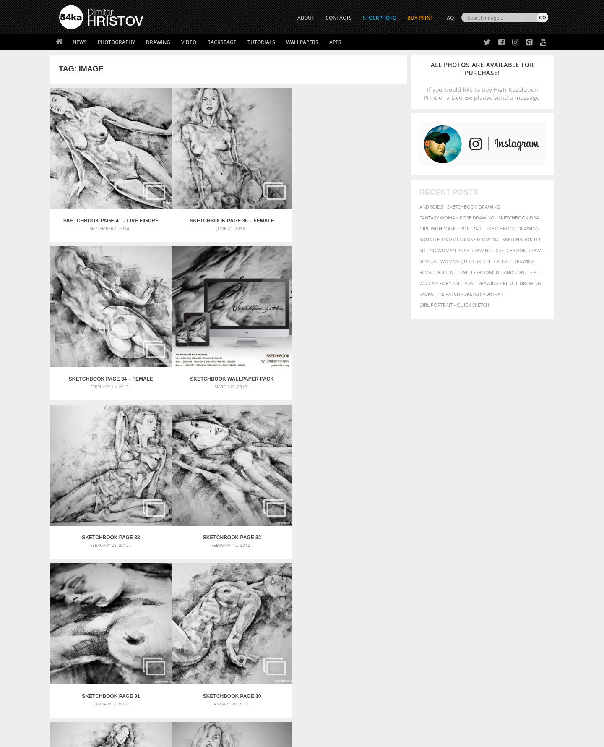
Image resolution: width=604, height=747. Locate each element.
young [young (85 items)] (444, 594)
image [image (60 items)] (521, 572)
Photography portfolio (89, 667)
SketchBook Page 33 (95, 315)
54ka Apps (70, 688)
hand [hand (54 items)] (463, 572)
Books (188, 667)
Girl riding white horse (255, 595)
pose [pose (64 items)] (399, 586)
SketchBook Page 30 (362, 315)
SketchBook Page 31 (273, 315)
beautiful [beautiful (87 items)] (525, 554)
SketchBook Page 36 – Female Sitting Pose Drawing (184, 189)
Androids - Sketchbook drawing (459, 207)
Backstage (222, 42)
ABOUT (306, 17)
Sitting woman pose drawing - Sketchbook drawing (482, 250)
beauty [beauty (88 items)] (403, 563)
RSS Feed (234, 718)
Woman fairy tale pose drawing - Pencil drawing (480, 283)
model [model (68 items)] (401, 578)
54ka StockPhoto (80, 657)
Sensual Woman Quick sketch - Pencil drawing (477, 261)
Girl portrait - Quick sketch (454, 305)
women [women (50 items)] (426, 594)
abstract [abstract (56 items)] (403, 555)
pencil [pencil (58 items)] (452, 579)
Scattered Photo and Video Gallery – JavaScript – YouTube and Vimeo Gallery (134, 554)
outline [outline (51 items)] (419, 579)
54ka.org (128, 737)
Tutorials (261, 42)
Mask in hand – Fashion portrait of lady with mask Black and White (134, 565)
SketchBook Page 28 (184, 442)
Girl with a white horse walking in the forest (282, 565)
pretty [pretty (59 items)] (430, 586)
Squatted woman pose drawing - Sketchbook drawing (482, 239)
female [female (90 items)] (530, 563)
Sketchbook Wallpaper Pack (362, 189)
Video (188, 42)
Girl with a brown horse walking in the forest (284, 575)
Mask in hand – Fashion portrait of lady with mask (121, 575)
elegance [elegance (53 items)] (507, 564)
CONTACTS (338, 17)
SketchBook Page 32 (184, 315)
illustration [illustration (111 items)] (491, 571)
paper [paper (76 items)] (436, 578)
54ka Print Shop (78, 646)
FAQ (449, 17)
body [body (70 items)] (436, 563)
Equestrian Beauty (146, 718)
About (188, 646)
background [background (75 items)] (492, 554)
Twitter (321, 647)
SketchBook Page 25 (362, 442)
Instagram (324, 669)
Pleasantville (243, 585)
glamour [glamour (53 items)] (435, 572)
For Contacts (197, 688)
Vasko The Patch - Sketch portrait (461, 294)
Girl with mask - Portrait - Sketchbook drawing (479, 228)
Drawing (158, 42)
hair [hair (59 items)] (451, 572)
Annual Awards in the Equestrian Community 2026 (287, 554)
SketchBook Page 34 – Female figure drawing (273, 189)
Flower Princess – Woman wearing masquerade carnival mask (134, 595)
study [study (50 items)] (469, 586)
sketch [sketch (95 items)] (450, 586)
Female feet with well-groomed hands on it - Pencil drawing (482, 272)
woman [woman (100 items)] (405, 594)
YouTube (321, 690)
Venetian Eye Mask (196, 718)
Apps (335, 42)
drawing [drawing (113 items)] (481, 563)
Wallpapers (302, 42)
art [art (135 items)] (420, 554)
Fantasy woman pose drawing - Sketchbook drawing (482, 217)
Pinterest (322, 679)
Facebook (323, 658)
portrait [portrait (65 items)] (525, 578)
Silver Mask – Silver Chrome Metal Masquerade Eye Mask (128, 585)
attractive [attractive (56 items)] (462, 555)
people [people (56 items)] (468, 579)
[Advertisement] (303, 506)
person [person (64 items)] (486, 579)
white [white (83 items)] (520, 586)
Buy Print (420, 17)
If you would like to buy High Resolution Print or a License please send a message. (482, 81)
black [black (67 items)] (421, 563)
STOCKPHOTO (379, 17)
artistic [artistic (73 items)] (438, 554)
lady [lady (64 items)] (535, 572)
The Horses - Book (81, 678)
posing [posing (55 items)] (414, 586)
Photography (116, 42)
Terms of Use (175, 737)
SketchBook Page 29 (95, 442)
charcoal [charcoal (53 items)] (455, 564)
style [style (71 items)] (483, 586)
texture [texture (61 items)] (501, 586)
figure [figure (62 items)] (401, 572)
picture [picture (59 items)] (505, 579)
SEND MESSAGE (474, 663)
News (80, 42)
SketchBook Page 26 (273, 442)
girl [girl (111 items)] (417, 571)
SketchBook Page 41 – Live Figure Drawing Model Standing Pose (95, 189)
